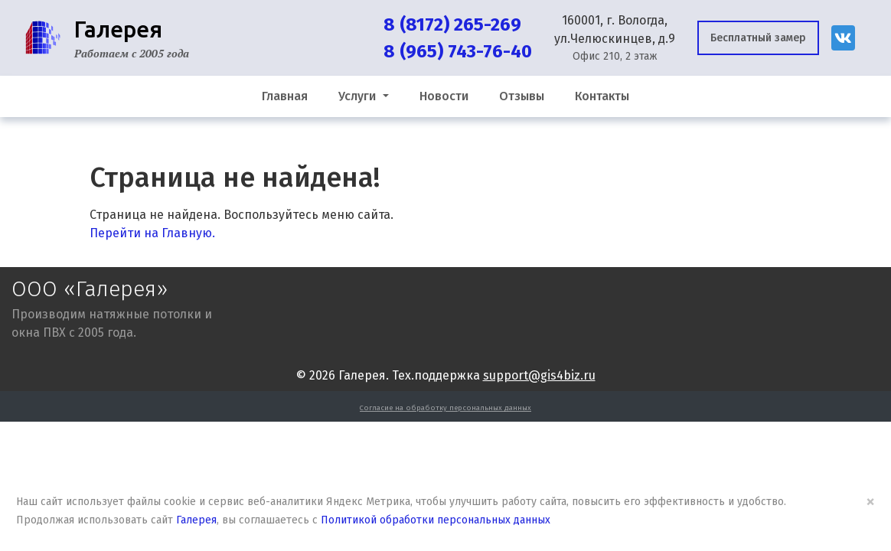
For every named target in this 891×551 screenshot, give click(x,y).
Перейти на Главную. (152, 233)
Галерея (196, 520)
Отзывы (521, 96)
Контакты (602, 96)
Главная (285, 96)
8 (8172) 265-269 (452, 24)
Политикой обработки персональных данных (435, 520)
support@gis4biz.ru (539, 375)
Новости (443, 96)
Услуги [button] (358, 96)
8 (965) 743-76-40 (457, 51)
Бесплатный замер (758, 37)
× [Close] (870, 501)
